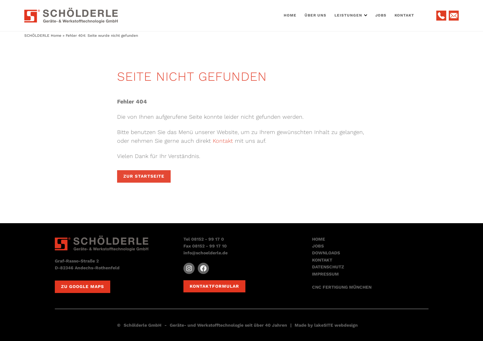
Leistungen (348, 15)
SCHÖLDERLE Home (42, 35)
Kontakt (404, 15)
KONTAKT (322, 259)
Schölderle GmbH (142, 325)
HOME (318, 239)
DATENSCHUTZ (328, 266)
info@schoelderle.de (205, 252)
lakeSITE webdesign (336, 325)
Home (290, 15)
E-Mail (454, 16)
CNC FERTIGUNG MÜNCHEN (342, 287)
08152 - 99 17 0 (207, 239)
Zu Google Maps (82, 286)
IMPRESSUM (325, 273)
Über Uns (315, 15)
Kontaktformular (214, 286)
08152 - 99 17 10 (209, 245)
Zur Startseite (143, 176)
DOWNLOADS (326, 252)
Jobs (380, 15)
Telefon (441, 16)
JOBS (318, 245)
